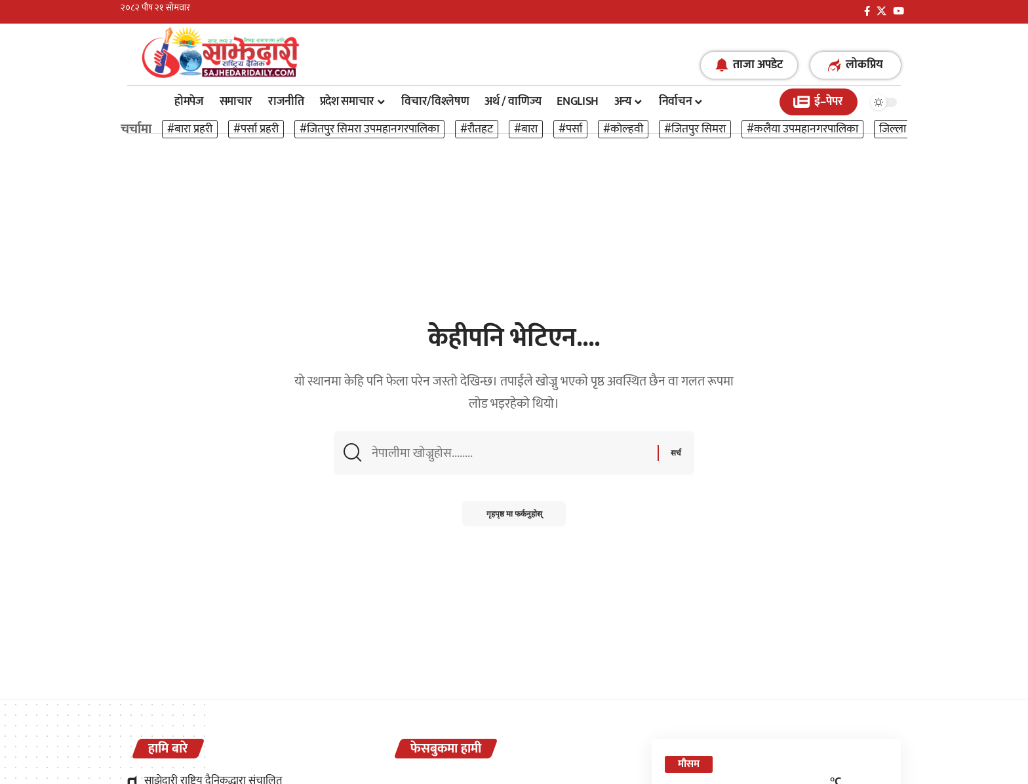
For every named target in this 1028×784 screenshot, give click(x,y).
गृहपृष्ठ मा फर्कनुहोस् (514, 516)
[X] (881, 11)
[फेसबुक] (867, 11)
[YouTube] (898, 11)
